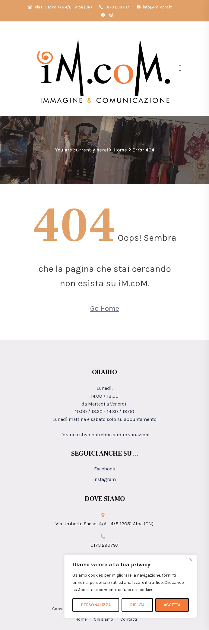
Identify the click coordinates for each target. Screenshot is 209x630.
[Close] (190, 559)
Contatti (128, 619)
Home (120, 150)
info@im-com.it (154, 7)
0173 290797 (114, 7)
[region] (130, 586)
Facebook (104, 469)
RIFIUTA (137, 604)
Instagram (104, 479)
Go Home (104, 308)
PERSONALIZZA (96, 604)
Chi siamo (103, 619)
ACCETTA (172, 604)
